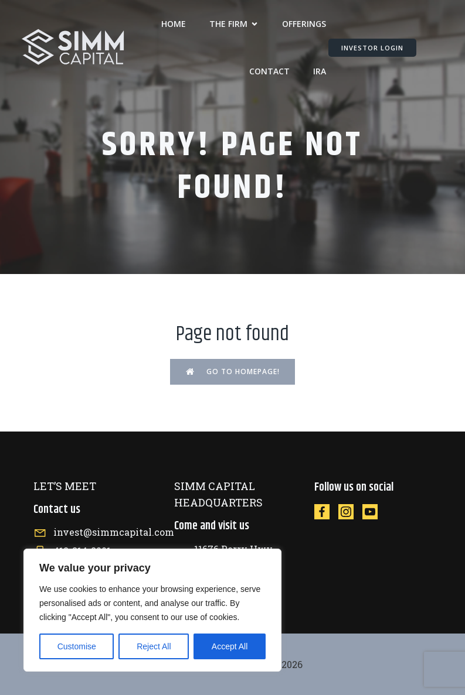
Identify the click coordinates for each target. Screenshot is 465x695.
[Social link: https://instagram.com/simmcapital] (350, 511)
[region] (152, 610)
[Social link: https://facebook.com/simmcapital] (326, 511)
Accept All (229, 646)
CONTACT (269, 71)
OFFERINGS (304, 23)
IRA (319, 71)
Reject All (154, 646)
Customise (76, 646)
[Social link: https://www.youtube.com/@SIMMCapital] (374, 511)
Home (173, 23)
